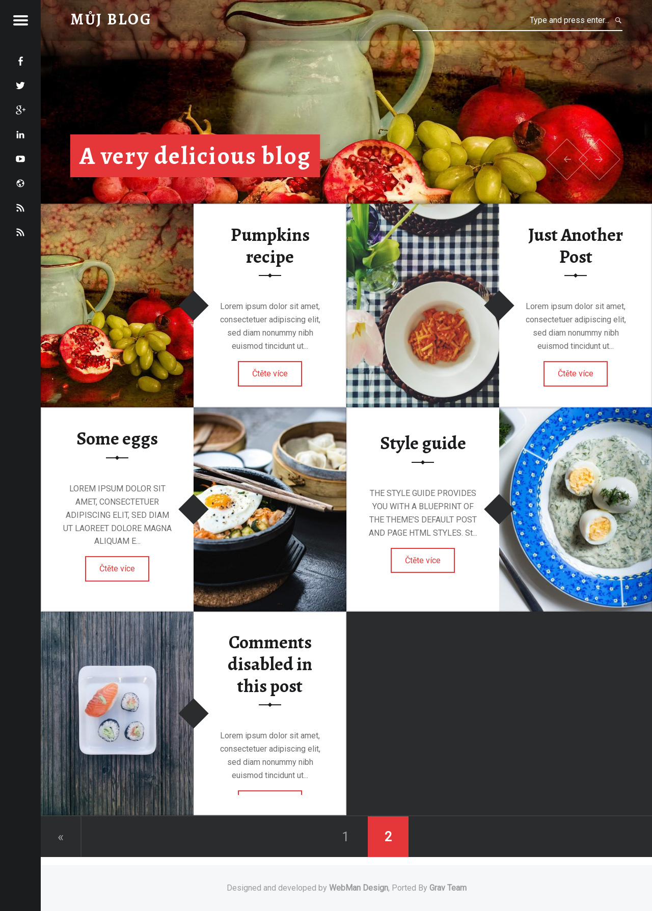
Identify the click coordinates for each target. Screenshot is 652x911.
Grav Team (448, 888)
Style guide (423, 443)
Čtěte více (270, 373)
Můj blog (111, 19)
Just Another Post (575, 246)
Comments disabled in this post (270, 664)
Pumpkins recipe (270, 246)
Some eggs (117, 438)
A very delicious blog (195, 156)
